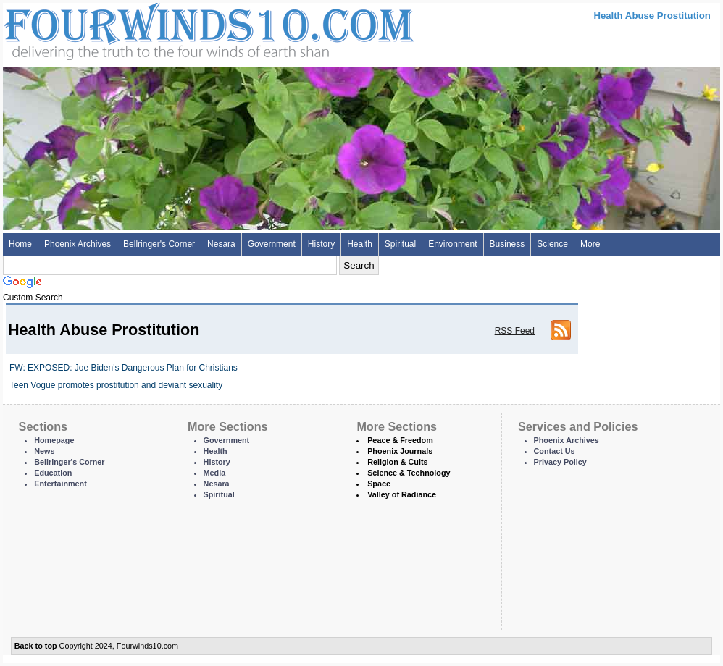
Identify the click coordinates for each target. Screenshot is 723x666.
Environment (452, 244)
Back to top (35, 645)
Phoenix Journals (399, 451)
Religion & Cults (397, 462)
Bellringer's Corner (159, 244)
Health (359, 244)
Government (272, 244)
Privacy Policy (560, 462)
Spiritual (400, 244)
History (321, 244)
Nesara (221, 244)
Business (507, 244)
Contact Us (554, 451)
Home (20, 244)
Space (378, 483)
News (44, 451)
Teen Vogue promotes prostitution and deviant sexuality (115, 385)
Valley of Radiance (401, 494)
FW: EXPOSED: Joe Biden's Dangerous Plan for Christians (123, 368)
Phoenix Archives (77, 244)
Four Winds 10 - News (148, 28)
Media (215, 472)
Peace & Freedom (400, 440)
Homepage (54, 440)
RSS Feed (515, 331)
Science (552, 244)
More (590, 244)
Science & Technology (408, 472)
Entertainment (60, 483)
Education (53, 472)
